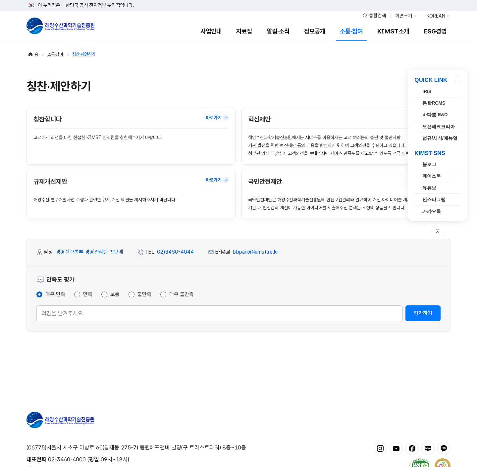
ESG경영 (435, 31)
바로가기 (217, 118)
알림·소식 (278, 31)
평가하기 (423, 313)
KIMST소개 (393, 31)
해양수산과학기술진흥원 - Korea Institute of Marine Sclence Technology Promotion (60, 26)
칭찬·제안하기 (83, 54)
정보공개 (314, 31)
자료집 (244, 31)
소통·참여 (351, 31)
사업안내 (211, 31)
